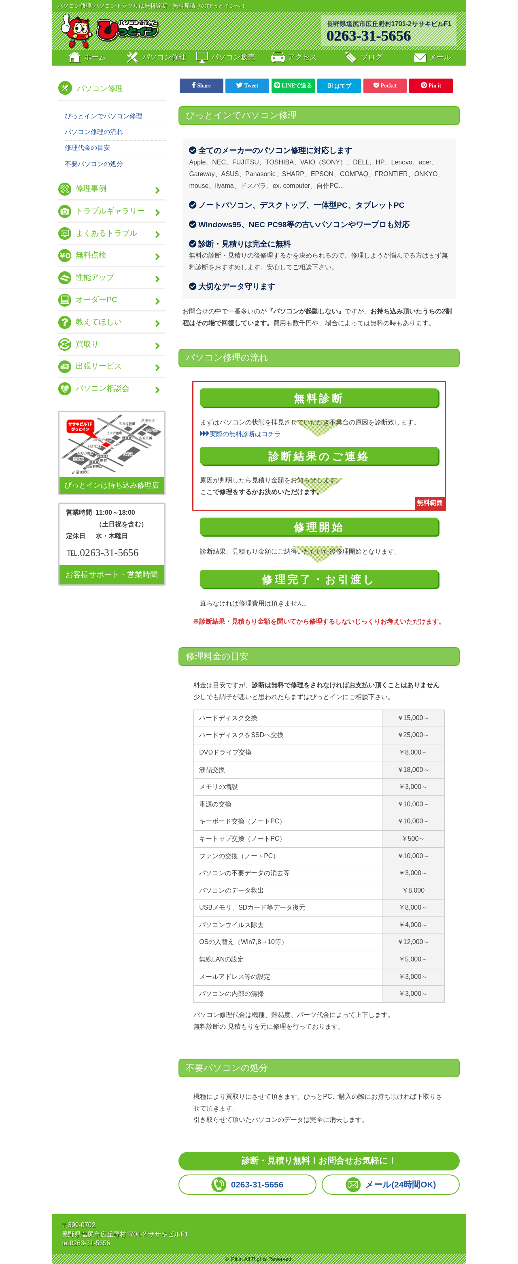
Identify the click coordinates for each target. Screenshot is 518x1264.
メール (431, 58)
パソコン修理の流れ (94, 131)
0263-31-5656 (369, 35)
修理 (155, 58)
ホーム (86, 58)
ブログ (362, 58)
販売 (225, 58)
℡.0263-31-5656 (102, 555)
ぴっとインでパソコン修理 (103, 116)
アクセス (293, 58)
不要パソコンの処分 (94, 163)
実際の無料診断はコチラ (240, 434)
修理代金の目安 (87, 148)
